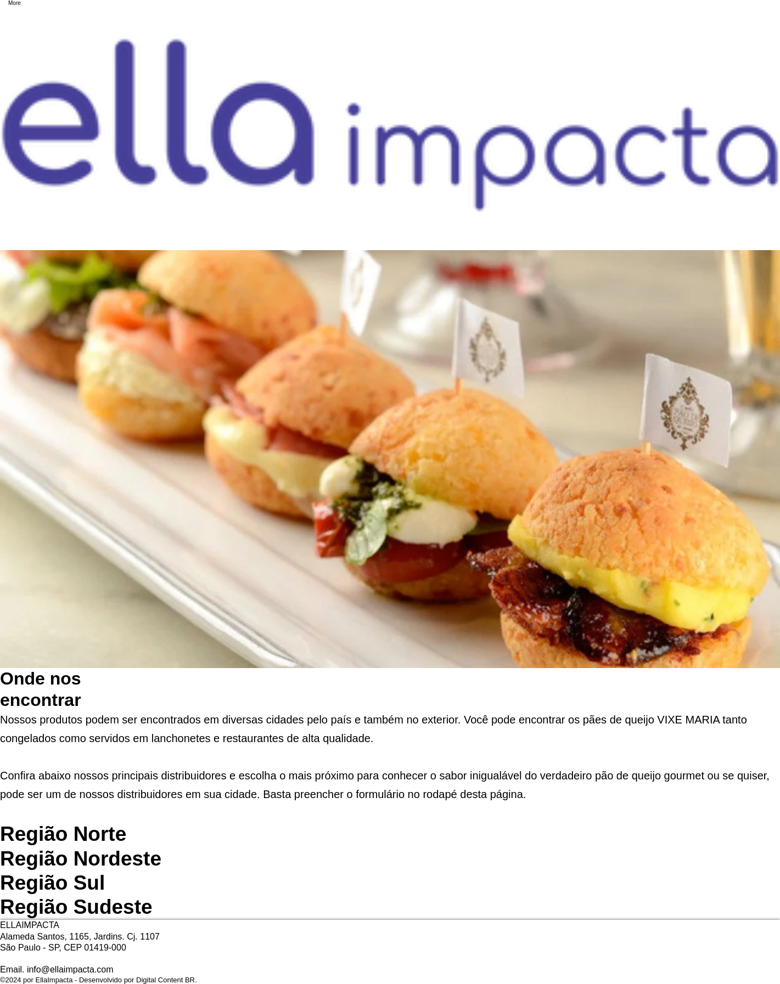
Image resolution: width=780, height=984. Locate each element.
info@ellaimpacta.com (70, 969)
